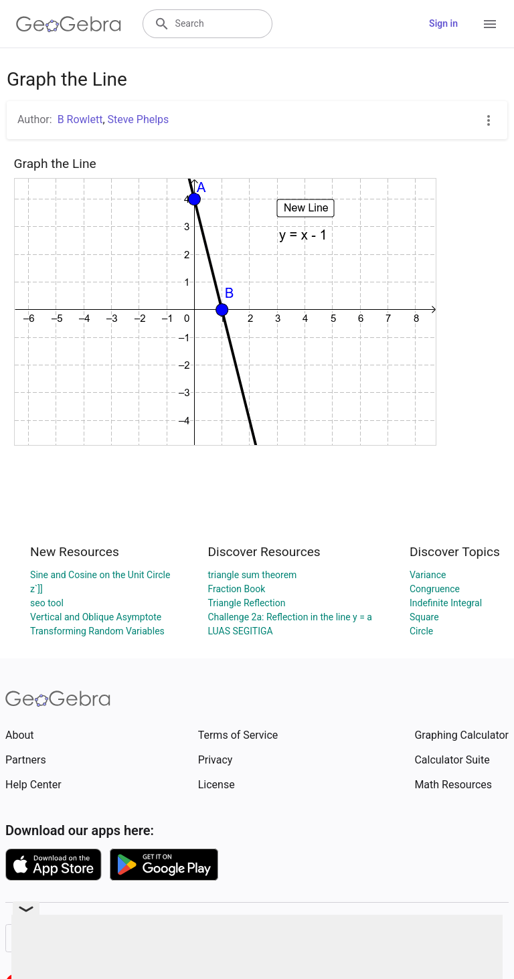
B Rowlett (80, 119)
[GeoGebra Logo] (68, 24)
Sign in (443, 23)
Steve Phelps (138, 119)
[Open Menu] (490, 24)
